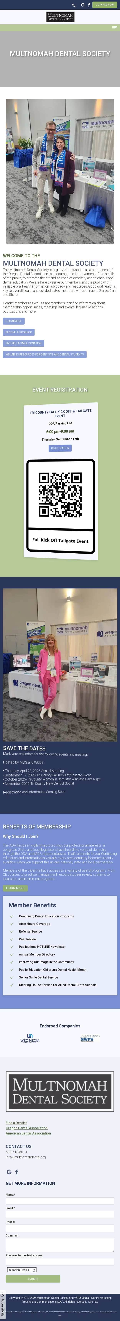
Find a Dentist (16, 1129)
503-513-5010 (16, 1158)
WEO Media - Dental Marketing (93, 1297)
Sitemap (93, 1301)
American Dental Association (28, 1140)
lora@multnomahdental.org (26, 1164)
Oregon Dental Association (27, 1135)
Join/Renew (105, 4)
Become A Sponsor (19, 338)
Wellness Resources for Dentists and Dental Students (45, 361)
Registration (60, 448)
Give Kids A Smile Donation (23, 350)
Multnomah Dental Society (52, 1297)
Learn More (14, 327)
